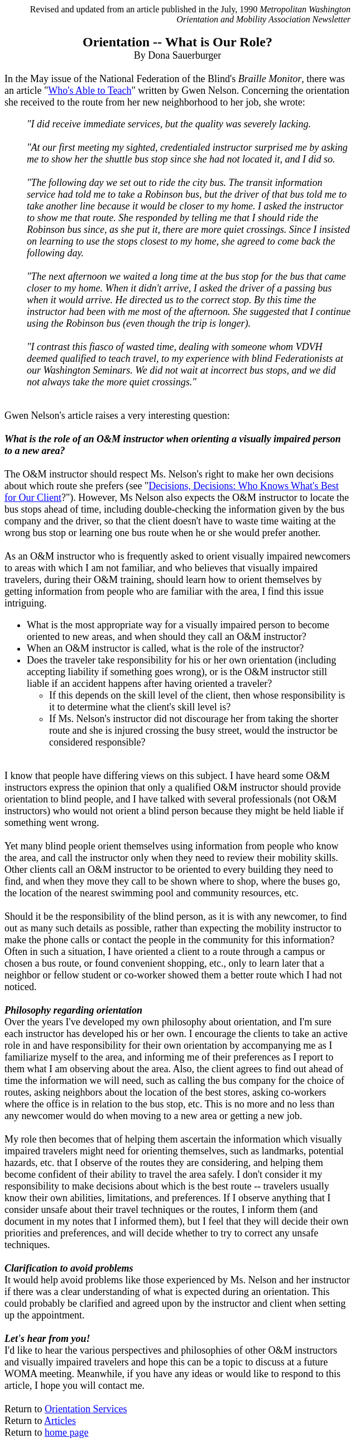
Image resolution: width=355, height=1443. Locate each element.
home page (66, 1432)
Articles (60, 1420)
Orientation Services (86, 1409)
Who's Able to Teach (89, 90)
